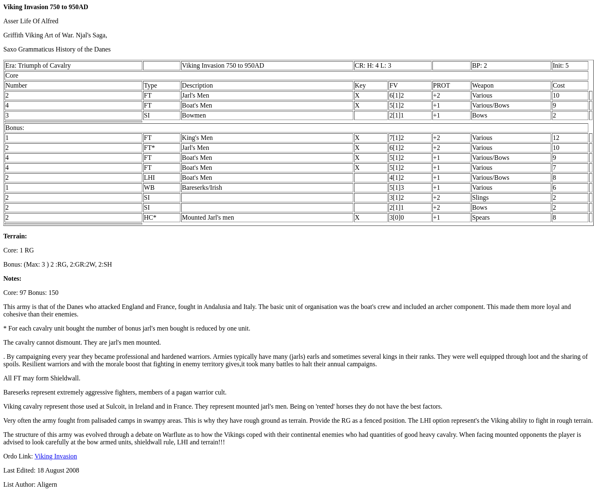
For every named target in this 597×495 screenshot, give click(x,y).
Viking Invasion (55, 456)
